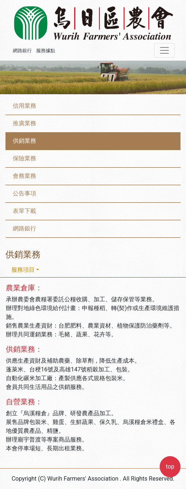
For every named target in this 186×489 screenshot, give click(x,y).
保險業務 (24, 158)
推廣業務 (24, 123)
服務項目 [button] (23, 269)
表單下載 (24, 210)
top (170, 466)
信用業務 (24, 105)
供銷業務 (24, 140)
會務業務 (24, 175)
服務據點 (45, 50)
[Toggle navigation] (164, 50)
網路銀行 (22, 50)
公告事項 (24, 193)
